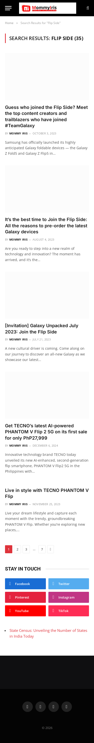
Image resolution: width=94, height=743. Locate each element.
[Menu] (8, 8)
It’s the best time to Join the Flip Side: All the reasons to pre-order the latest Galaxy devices (46, 225)
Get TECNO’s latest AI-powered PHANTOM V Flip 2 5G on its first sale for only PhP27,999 (46, 432)
